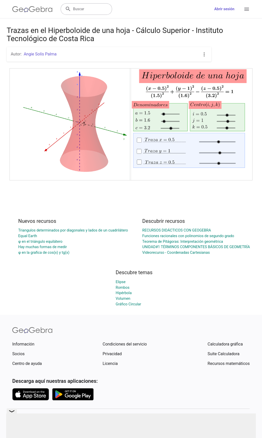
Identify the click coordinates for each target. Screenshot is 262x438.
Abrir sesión (224, 9)
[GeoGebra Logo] (32, 9)
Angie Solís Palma (40, 54)
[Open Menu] (247, 9)
